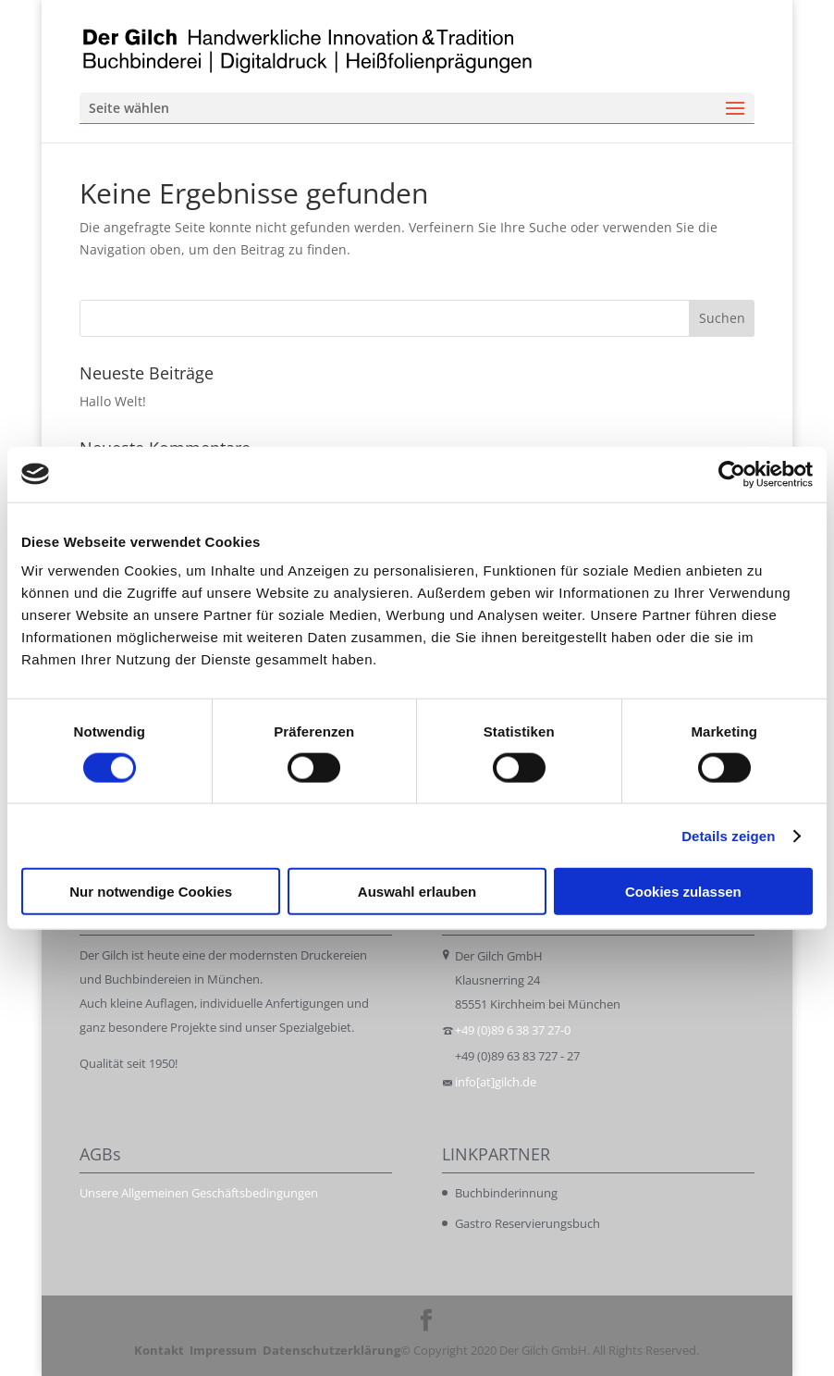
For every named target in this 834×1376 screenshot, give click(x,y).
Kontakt (159, 1350)
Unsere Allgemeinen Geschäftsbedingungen (199, 1192)
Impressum (223, 1350)
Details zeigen (728, 835)
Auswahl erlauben (417, 891)
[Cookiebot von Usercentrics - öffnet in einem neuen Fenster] (732, 474)
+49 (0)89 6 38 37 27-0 (512, 1030)
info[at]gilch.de (495, 1081)
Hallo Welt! (113, 401)
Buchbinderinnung (506, 1192)
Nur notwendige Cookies (150, 891)
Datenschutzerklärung (331, 1350)
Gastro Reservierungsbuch (527, 1223)
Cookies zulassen (683, 891)
